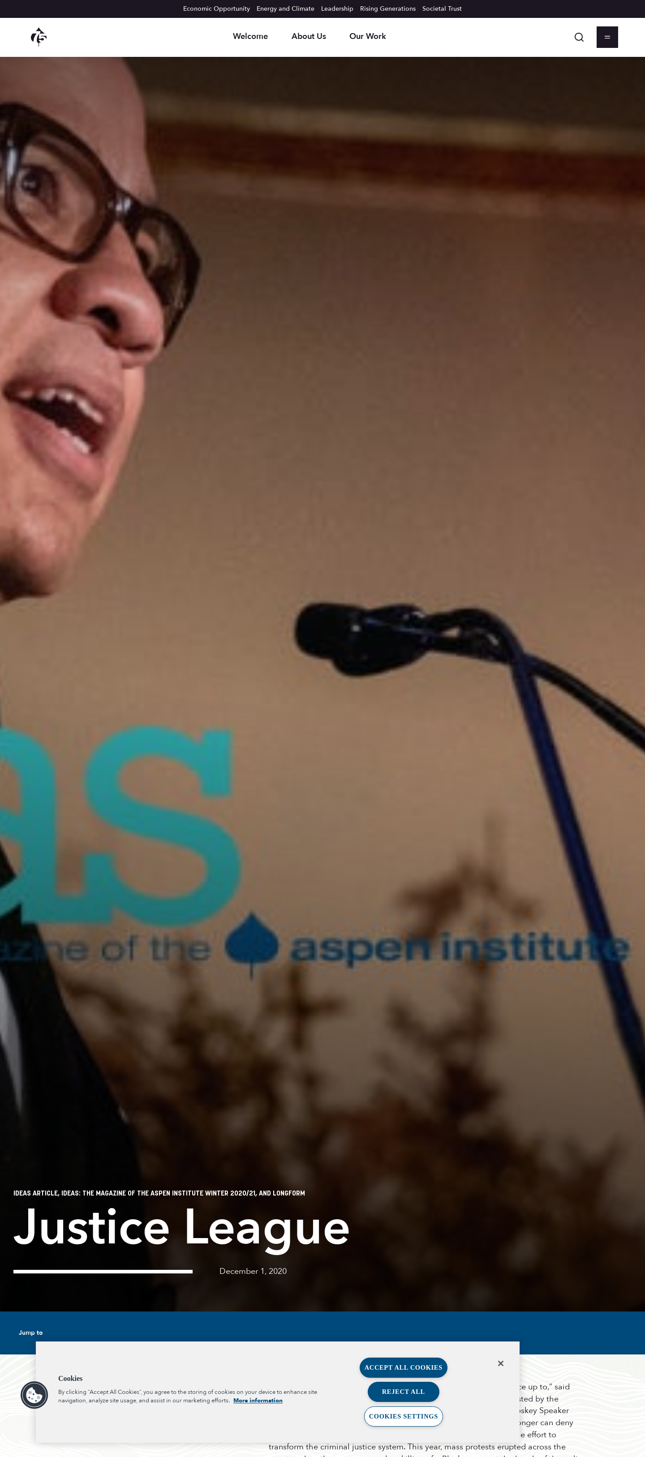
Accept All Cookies (404, 1367)
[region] (278, 1392)
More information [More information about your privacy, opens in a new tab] (258, 1401)
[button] (34, 1395)
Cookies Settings (403, 1416)
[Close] (501, 1363)
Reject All (403, 1391)
